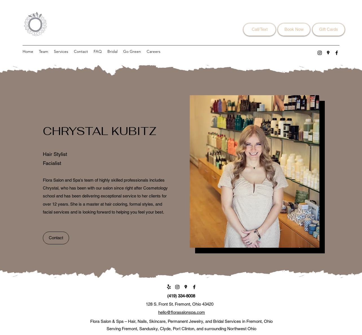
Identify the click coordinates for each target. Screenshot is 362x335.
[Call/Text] (259, 29)
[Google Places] (328, 53)
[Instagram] (320, 53)
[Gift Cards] (328, 29)
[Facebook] (336, 53)
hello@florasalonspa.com (181, 312)
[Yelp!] (169, 287)
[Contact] (56, 238)
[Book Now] (294, 29)
